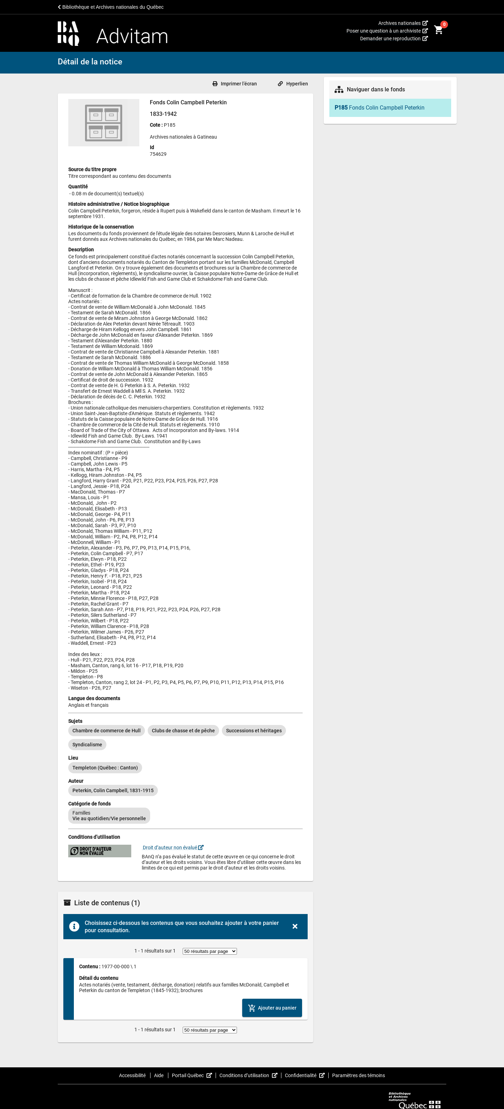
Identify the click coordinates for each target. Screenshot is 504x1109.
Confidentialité (307, 1075)
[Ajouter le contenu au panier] (272, 1008)
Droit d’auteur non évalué (173, 847)
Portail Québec (194, 1075)
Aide (159, 1075)
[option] (106, 730)
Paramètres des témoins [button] (358, 1075)
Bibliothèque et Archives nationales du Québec (110, 7)
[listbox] (185, 738)
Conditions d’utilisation (250, 1075)
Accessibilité (133, 1075)
